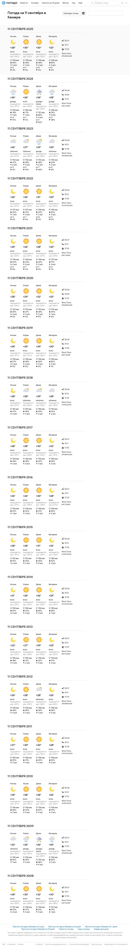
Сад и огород (84, 929)
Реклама (20, 944)
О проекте (39, 944)
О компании (11, 944)
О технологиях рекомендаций (79, 944)
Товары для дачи (101, 929)
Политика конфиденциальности (56, 944)
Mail (3, 944)
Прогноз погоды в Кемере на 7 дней (101, 926)
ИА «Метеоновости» (121, 944)
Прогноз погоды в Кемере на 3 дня (28, 926)
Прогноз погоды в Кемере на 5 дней (64, 926)
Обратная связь (96, 944)
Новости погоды (66, 929)
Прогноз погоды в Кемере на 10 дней (38, 929)
